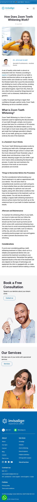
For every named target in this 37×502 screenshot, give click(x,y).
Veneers (21, 445)
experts (4, 75)
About (4, 441)
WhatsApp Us (22, 430)
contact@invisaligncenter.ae (10, 474)
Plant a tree (5, 458)
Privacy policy (6, 485)
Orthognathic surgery (25, 458)
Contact (4, 448)
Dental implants (23, 451)
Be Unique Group (14, 499)
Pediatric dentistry (24, 454)
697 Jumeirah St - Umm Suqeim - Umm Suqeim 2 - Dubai (18, 476)
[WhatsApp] (4, 497)
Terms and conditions (8, 488)
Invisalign (22, 441)
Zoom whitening (23, 448)
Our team (4, 445)
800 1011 (8, 430)
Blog (3, 451)
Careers (4, 455)
